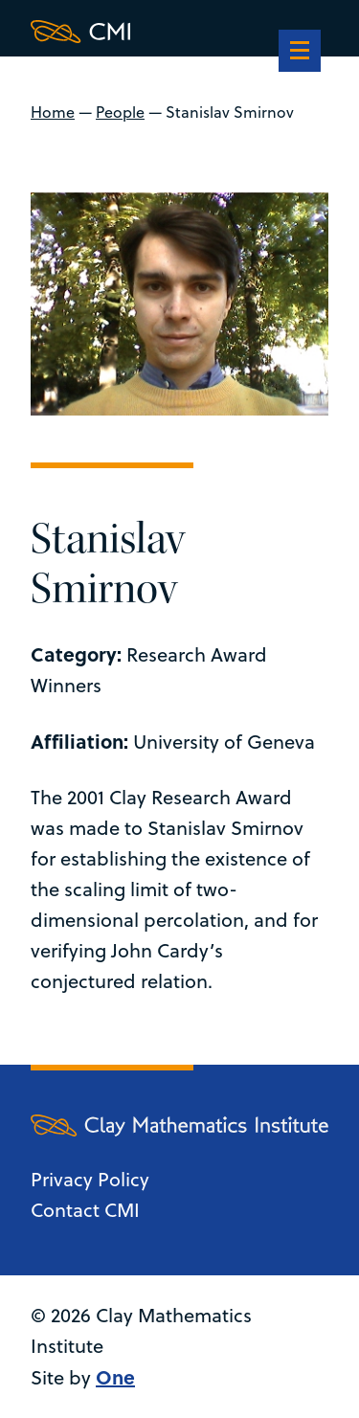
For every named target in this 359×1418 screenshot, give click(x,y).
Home (53, 112)
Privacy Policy (90, 1179)
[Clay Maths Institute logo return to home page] (179, 31)
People (120, 112)
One (115, 1376)
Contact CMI (85, 1210)
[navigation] (299, 52)
